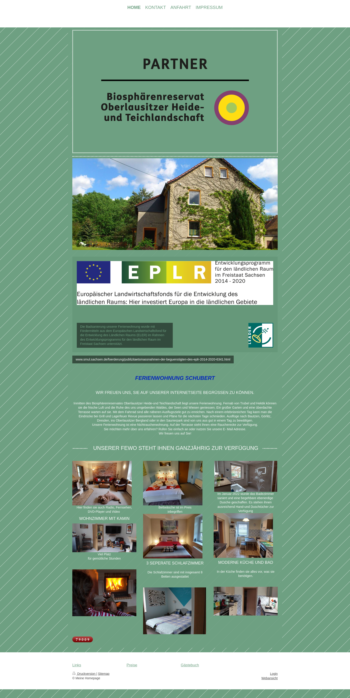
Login (274, 673)
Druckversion (84, 673)
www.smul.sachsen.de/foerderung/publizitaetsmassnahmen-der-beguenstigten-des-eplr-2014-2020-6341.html (153, 359)
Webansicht (269, 678)
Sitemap (103, 673)
